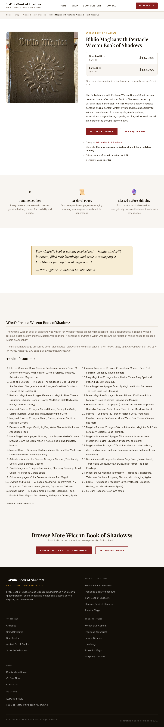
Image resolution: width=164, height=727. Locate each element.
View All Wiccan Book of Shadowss (63, 550)
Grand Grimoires (14, 632)
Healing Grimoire (93, 638)
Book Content (92, 5)
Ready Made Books (16, 672)
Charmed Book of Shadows (99, 604)
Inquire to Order (101, 131)
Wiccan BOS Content (95, 625)
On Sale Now (13, 678)
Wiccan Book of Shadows (34, 15)
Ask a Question (134, 131)
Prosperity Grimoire (95, 656)
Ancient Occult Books (17, 644)
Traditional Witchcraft (96, 632)
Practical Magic (92, 610)
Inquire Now (147, 5)
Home (63, 5)
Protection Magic (93, 650)
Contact (112, 5)
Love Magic (91, 644)
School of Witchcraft (17, 650)
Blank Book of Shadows (97, 597)
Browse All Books (112, 550)
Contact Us (12, 684)
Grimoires (11, 625)
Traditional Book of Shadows (100, 591)
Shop (74, 5)
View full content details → (20, 503)
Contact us (125, 81)
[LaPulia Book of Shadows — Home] (24, 6)
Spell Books (12, 638)
